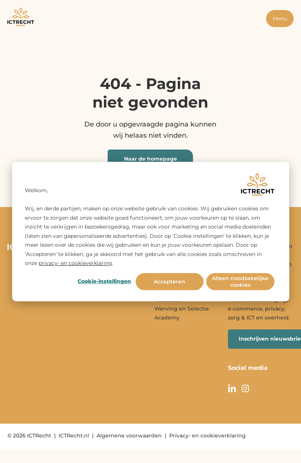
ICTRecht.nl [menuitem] (74, 435)
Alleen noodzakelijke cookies (240, 281)
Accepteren (169, 281)
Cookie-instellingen (104, 281)
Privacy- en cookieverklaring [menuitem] (207, 435)
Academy (167, 317)
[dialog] (150, 231)
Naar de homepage (150, 158)
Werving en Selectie (181, 308)
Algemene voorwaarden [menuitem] (129, 435)
